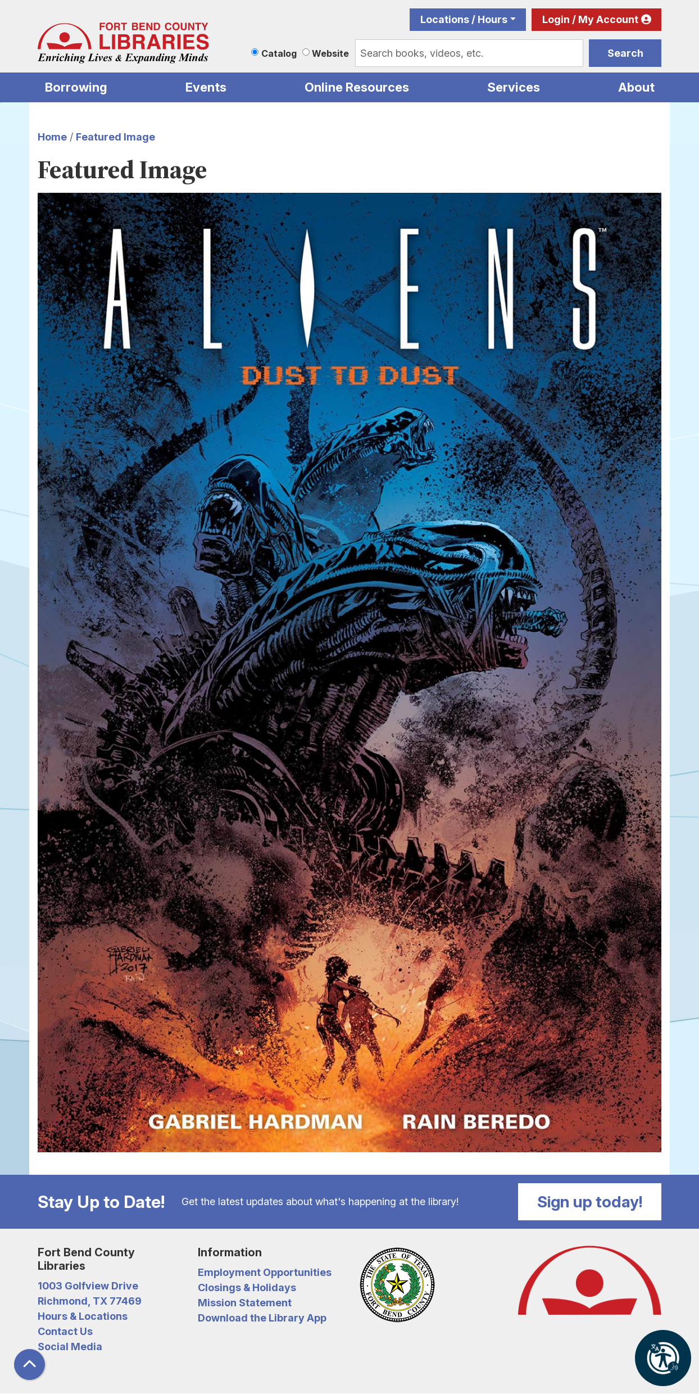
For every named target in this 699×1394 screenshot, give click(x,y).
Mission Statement (245, 1303)
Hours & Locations (83, 1316)
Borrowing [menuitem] (76, 87)
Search (625, 53)
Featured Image (115, 137)
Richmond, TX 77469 (90, 1301)
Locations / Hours (463, 19)
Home (52, 137)
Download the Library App (262, 1318)
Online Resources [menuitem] (357, 87)
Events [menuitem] (205, 87)
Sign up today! (590, 1201)
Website (330, 53)
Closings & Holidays (247, 1287)
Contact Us (65, 1331)
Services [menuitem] (513, 87)
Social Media (70, 1346)
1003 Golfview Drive (88, 1286)
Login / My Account (590, 19)
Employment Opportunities (265, 1272)
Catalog (279, 53)
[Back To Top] (29, 1364)
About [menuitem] (636, 87)
